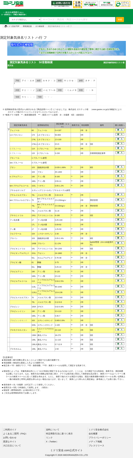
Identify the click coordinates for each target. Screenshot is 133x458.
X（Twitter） (52, 441)
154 (33, 234)
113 (33, 281)
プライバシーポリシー (100, 437)
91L (33, 258)
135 (33, 330)
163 (33, 320)
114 (33, 149)
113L (34, 287)
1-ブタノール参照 (39, 158)
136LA (34, 344)
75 (33, 200)
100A (34, 307)
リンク (49, 437)
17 (33, 220)
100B (34, 243)
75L (33, 206)
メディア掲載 (95, 441)
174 (33, 135)
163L (34, 325)
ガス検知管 (39, 26)
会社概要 (93, 433)
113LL (34, 292)
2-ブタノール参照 (39, 163)
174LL (34, 144)
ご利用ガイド (9, 429)
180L (34, 181)
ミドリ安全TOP (11, 26)
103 (33, 167)
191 (33, 249)
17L (33, 224)
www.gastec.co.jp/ (100, 109)
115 (33, 153)
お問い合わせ (9, 437)
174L (34, 139)
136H (34, 335)
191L (34, 215)
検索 (120, 19)
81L (33, 267)
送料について (52, 429)
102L (34, 186)
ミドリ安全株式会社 (99, 429)
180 (33, 176)
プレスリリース (96, 445)
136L (34, 340)
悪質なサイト (9, 441)
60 (33, 130)
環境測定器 (27, 26)
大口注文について (12, 445)
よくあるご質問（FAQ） (15, 433)
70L (33, 195)
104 (33, 172)
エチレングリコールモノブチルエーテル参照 (51, 190)
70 (33, 297)
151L (34, 253)
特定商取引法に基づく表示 (59, 433)
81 (33, 262)
